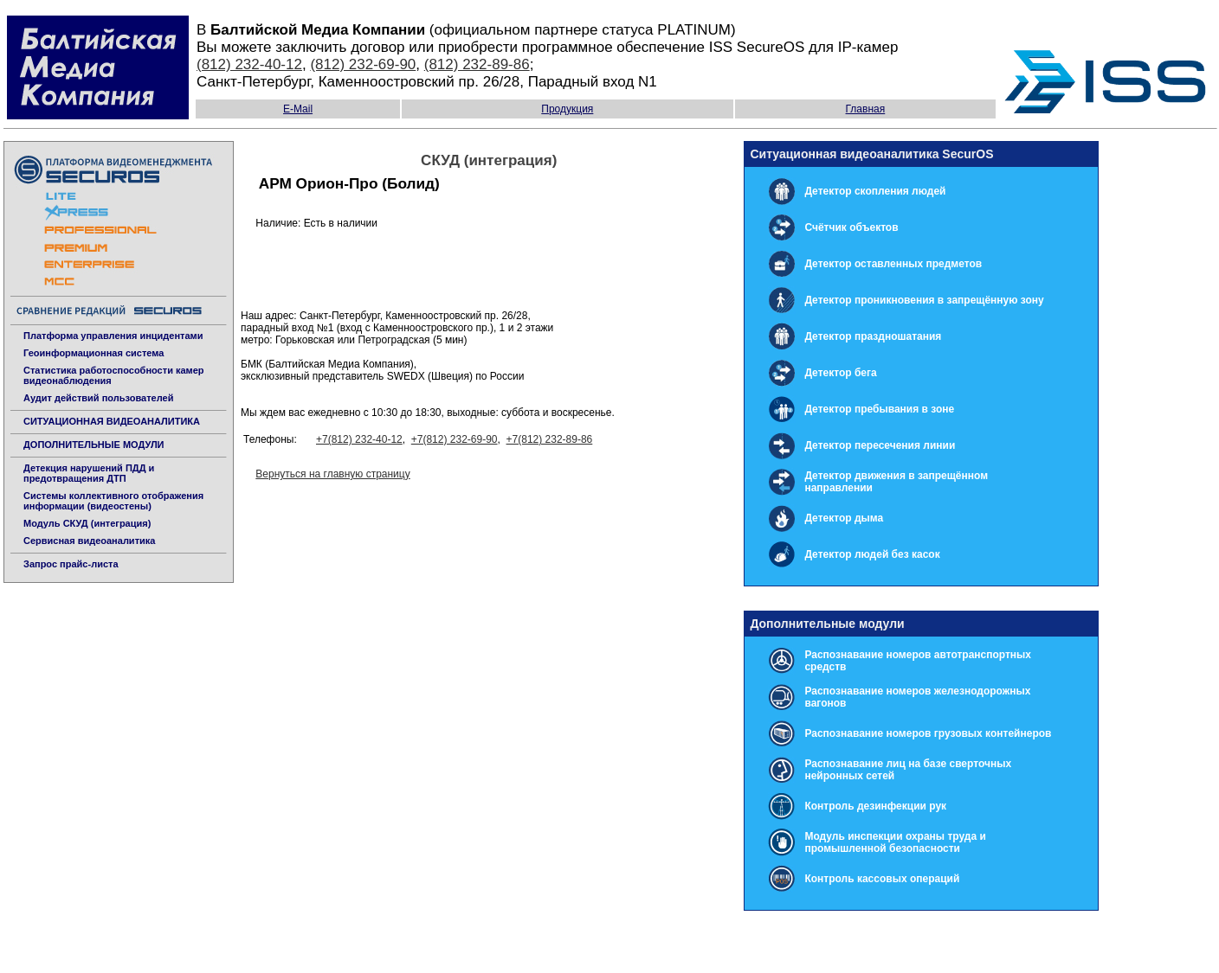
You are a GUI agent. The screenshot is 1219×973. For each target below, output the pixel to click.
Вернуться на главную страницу (332, 474)
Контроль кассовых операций (881, 879)
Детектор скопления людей (874, 191)
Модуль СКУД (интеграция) (87, 523)
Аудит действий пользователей (98, 398)
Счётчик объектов (851, 227)
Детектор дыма (843, 518)
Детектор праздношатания (872, 336)
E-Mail (298, 109)
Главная (866, 109)
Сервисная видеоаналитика (89, 540)
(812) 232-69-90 (363, 64)
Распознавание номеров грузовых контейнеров (927, 733)
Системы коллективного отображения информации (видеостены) (113, 500)
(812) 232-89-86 (477, 64)
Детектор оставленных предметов (893, 264)
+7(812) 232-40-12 (359, 439)
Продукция (567, 109)
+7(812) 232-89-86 (549, 439)
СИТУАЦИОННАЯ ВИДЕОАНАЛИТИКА (111, 421)
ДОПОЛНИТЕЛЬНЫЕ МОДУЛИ (93, 444)
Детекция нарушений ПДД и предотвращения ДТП (88, 473)
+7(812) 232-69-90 (454, 439)
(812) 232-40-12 (249, 64)
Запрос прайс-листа (71, 564)
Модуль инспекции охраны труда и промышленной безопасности (894, 842)
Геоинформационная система (93, 353)
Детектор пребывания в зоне (879, 409)
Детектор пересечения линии (879, 445)
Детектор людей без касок (871, 554)
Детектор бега (840, 373)
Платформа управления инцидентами (113, 335)
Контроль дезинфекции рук (875, 806)
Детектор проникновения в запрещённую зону (923, 300)
